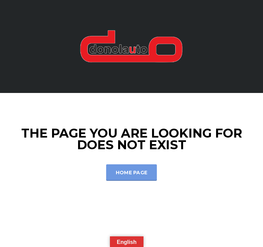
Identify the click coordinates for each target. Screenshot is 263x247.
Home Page (132, 172)
